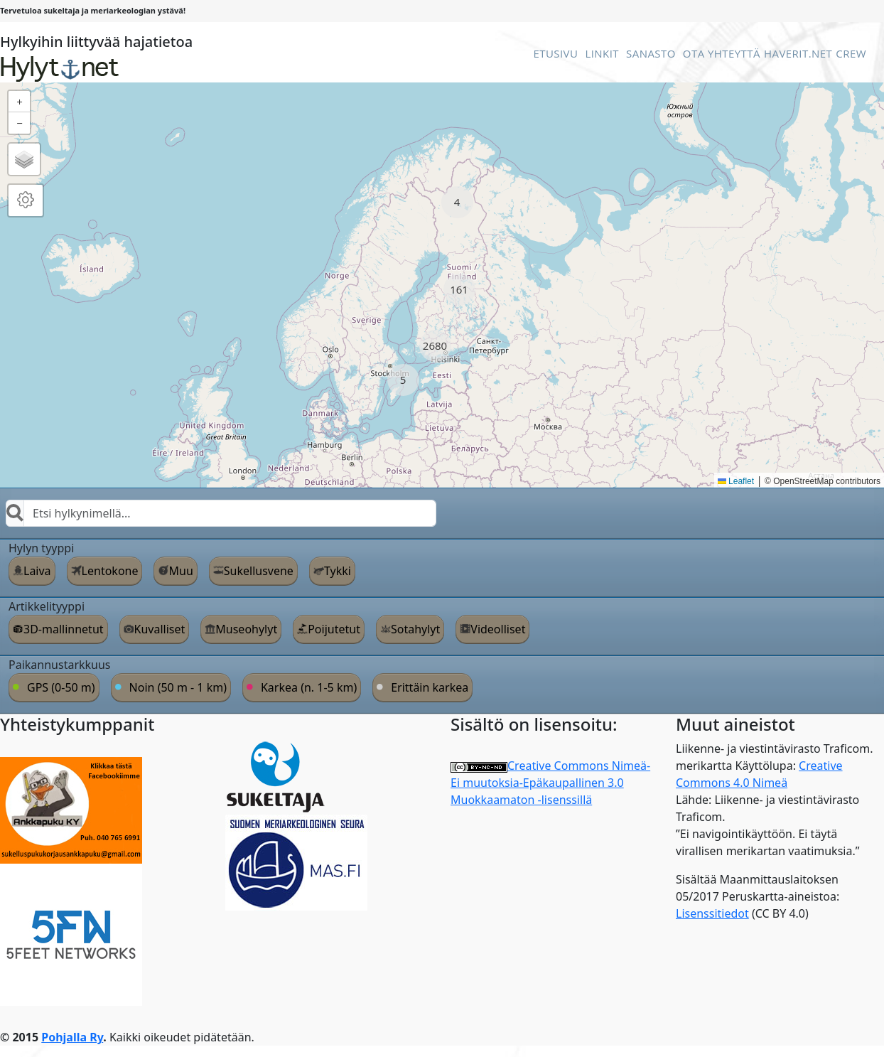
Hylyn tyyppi (41, 548)
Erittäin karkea (429, 687)
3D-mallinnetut (63, 629)
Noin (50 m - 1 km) (178, 687)
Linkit (602, 53)
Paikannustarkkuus (60, 664)
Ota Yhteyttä (721, 53)
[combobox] (221, 513)
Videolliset (497, 629)
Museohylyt (246, 629)
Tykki (337, 571)
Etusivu (555, 53)
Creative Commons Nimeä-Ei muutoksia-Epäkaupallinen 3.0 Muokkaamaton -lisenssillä (550, 782)
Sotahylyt (415, 629)
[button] (457, 202)
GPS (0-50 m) (61, 687)
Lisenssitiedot (712, 913)
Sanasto (651, 53)
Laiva (37, 571)
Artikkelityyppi (47, 606)
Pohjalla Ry (72, 1037)
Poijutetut (334, 629)
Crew (851, 53)
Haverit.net (798, 53)
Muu (180, 571)
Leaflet (736, 481)
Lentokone (110, 571)
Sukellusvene (258, 571)
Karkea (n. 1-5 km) (309, 687)
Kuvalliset (159, 629)
